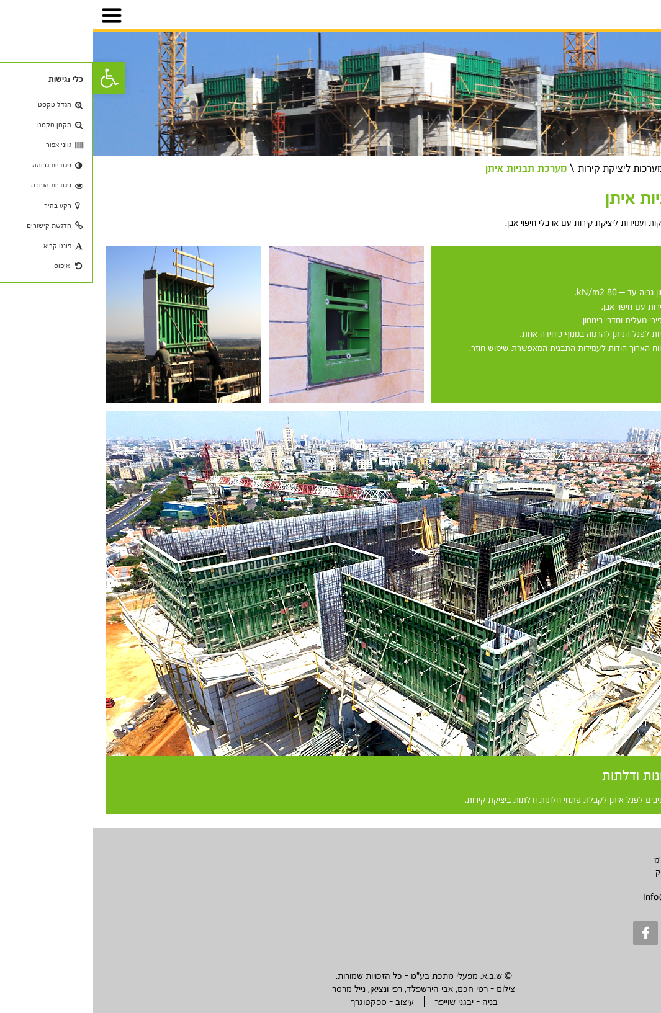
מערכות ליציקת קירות (521, 167)
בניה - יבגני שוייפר (373, 1001)
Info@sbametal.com (590, 896)
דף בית (634, 167)
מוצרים (593, 167)
